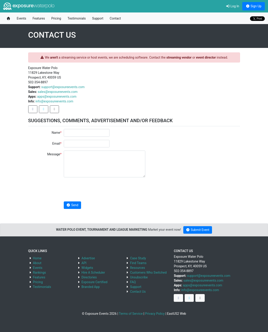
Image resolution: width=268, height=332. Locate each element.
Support (97, 18)
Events (21, 18)
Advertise (88, 258)
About (37, 263)
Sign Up (253, 6)
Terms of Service (131, 313)
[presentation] (98, 189)
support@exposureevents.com (62, 87)
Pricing (56, 18)
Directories (89, 277)
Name (56, 132)
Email (56, 143)
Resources (137, 268)
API (84, 263)
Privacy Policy (155, 313)
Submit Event (197, 230)
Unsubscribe (139, 277)
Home (37, 258)
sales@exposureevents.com (58, 92)
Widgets (87, 268)
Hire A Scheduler (93, 272)
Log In (232, 6)
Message (53, 154)
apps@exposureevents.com (57, 96)
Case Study (138, 258)
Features (39, 18)
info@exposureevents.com (54, 101)
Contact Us (138, 291)
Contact (115, 18)
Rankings (39, 272)
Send (72, 205)
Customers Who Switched (148, 272)
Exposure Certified (94, 282)
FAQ (133, 282)
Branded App (91, 287)
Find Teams (138, 263)
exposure (28, 6)
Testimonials (76, 18)
